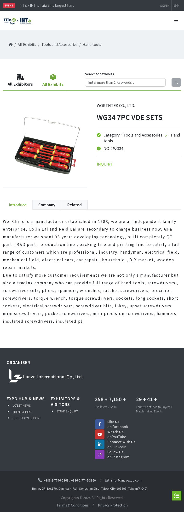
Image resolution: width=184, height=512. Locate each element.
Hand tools (92, 44)
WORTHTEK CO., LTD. (116, 105)
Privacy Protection (113, 505)
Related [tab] (74, 205)
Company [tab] (46, 205)
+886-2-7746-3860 (83, 480)
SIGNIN (164, 5)
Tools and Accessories (59, 44)
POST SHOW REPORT (26, 418)
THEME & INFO (21, 412)
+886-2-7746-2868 (56, 480)
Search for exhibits (99, 73)
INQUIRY (104, 164)
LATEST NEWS (21, 405)
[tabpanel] (92, 271)
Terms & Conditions (73, 505)
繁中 (176, 5)
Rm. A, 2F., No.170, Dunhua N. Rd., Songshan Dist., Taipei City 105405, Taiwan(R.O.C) (89, 488)
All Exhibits (27, 44)
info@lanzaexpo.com (126, 480)
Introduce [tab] (18, 205)
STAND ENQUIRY (67, 411)
